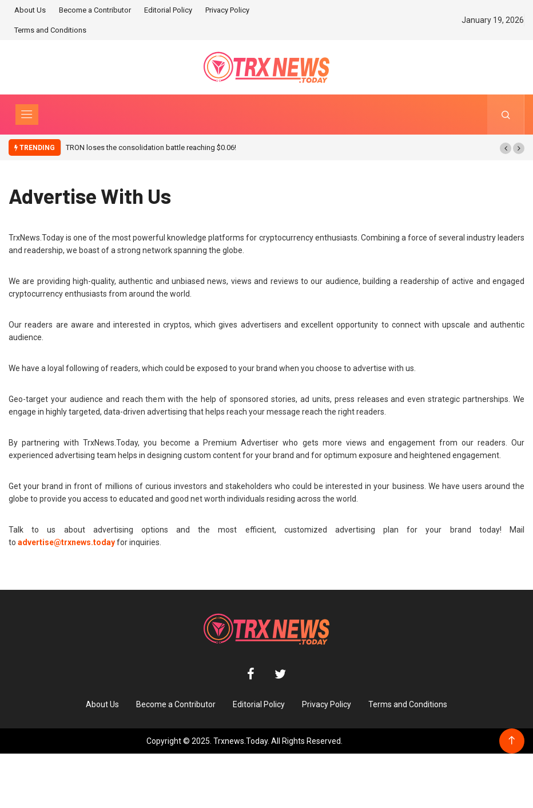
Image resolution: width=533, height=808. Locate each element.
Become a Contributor (95, 10)
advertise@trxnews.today (66, 542)
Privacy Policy (227, 10)
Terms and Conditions (50, 30)
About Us (30, 10)
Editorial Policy (168, 10)
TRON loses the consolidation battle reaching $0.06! (151, 147)
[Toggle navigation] (27, 114)
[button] (505, 148)
